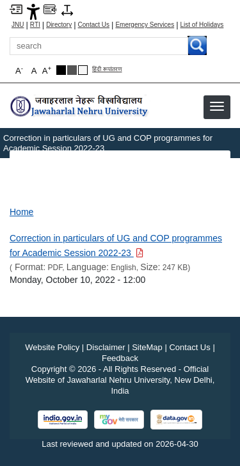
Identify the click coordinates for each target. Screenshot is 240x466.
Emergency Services (144, 25)
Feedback (120, 358)
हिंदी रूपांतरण (107, 69)
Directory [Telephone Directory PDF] (59, 25)
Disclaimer (105, 347)
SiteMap (147, 347)
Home (21, 212)
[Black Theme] (61, 70)
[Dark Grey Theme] (72, 70)
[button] (217, 106)
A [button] (46, 70)
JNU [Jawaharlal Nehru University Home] (18, 25)
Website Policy (52, 347)
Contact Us (93, 25)
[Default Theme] (83, 70)
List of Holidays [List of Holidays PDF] (202, 25)
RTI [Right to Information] (35, 25)
